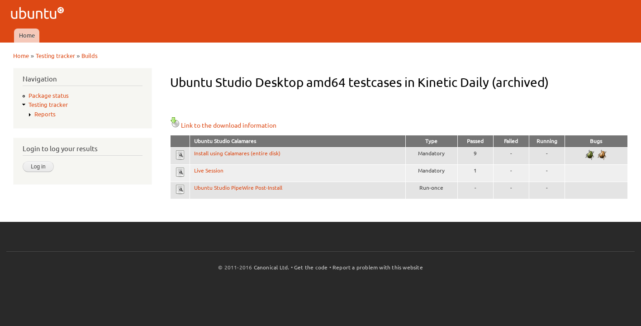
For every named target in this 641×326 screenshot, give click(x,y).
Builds (89, 56)
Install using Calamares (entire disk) (237, 153)
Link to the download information (223, 125)
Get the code (311, 267)
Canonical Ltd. (272, 267)
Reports (45, 114)
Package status (48, 95)
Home (27, 35)
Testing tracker (55, 56)
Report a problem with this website (377, 267)
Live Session (208, 170)
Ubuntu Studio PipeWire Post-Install (238, 188)
